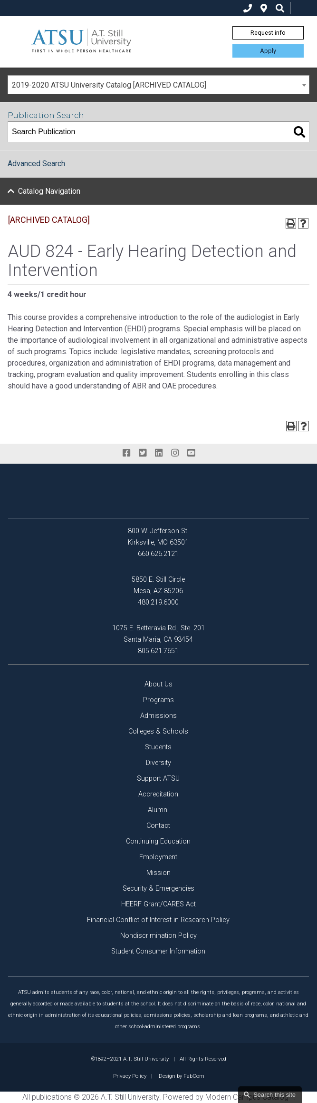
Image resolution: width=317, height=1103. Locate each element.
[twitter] (142, 453)
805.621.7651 (158, 651)
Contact (158, 826)
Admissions (158, 716)
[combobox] (158, 84)
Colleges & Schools (158, 731)
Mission (158, 873)
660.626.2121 (158, 554)
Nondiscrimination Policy (158, 936)
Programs (158, 700)
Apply (268, 50)
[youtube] (191, 453)
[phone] (247, 8)
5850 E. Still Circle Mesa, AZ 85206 (158, 585)
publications (52, 1097)
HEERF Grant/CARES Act (158, 904)
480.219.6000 (158, 602)
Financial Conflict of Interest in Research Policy (158, 920)
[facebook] (126, 453)
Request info (268, 32)
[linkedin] (159, 453)
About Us (158, 684)
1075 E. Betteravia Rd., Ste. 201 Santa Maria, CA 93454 (158, 634)
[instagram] (175, 453)
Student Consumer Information (158, 951)
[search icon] (280, 8)
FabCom (193, 1076)
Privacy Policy (129, 1076)
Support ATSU (158, 779)
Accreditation (158, 794)
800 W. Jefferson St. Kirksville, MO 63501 (158, 537)
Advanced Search (36, 163)
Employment (158, 857)
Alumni (158, 810)
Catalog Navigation (49, 191)
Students (158, 747)
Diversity (158, 763)
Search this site (274, 1094)
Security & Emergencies (158, 888)
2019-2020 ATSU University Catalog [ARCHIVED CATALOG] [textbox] (109, 84)
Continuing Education (158, 841)
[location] (263, 8)
